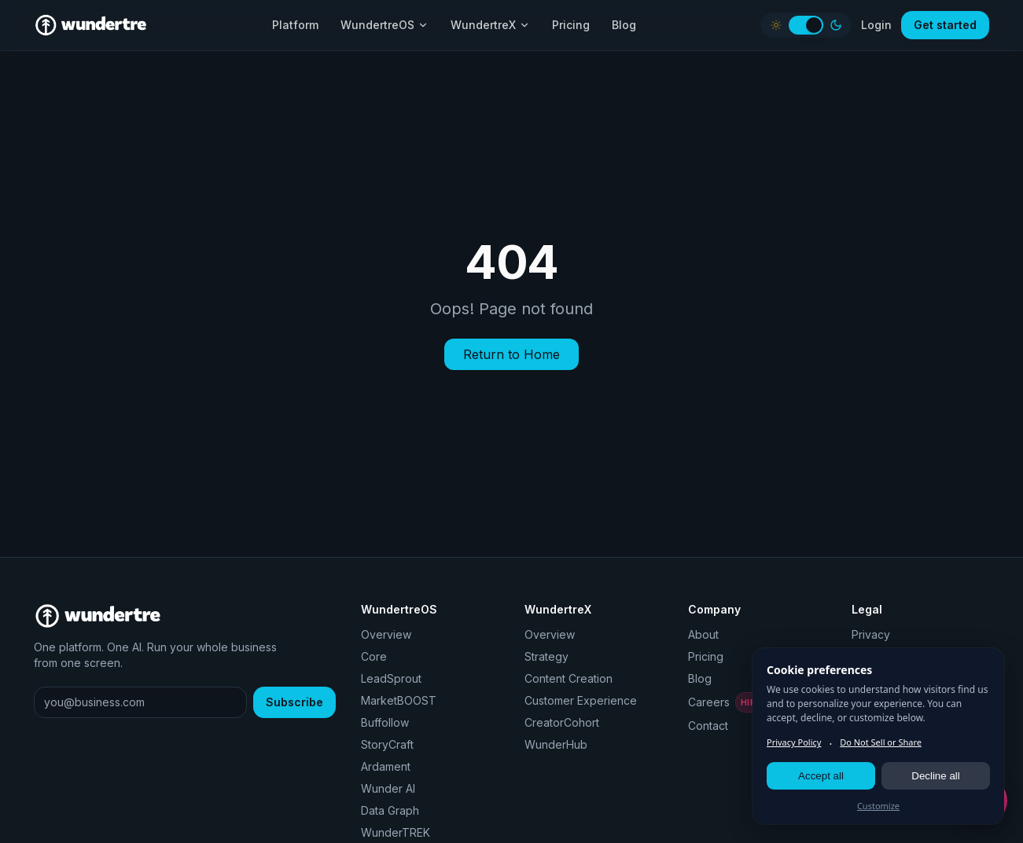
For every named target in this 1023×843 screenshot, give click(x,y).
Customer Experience (580, 700)
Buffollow (385, 722)
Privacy (871, 634)
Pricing (571, 24)
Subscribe (294, 702)
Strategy (546, 656)
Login (876, 24)
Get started (945, 24)
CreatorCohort (561, 722)
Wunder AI (388, 788)
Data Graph (390, 810)
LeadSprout (391, 678)
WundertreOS (384, 24)
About (703, 634)
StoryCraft (387, 744)
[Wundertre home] (91, 25)
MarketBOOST (398, 700)
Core (374, 656)
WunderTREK (395, 832)
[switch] (806, 25)
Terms (868, 656)
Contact (708, 725)
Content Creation (568, 678)
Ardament (385, 766)
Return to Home (511, 354)
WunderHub (555, 744)
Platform (295, 24)
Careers (732, 702)
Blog (624, 24)
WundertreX (490, 24)
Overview (386, 634)
